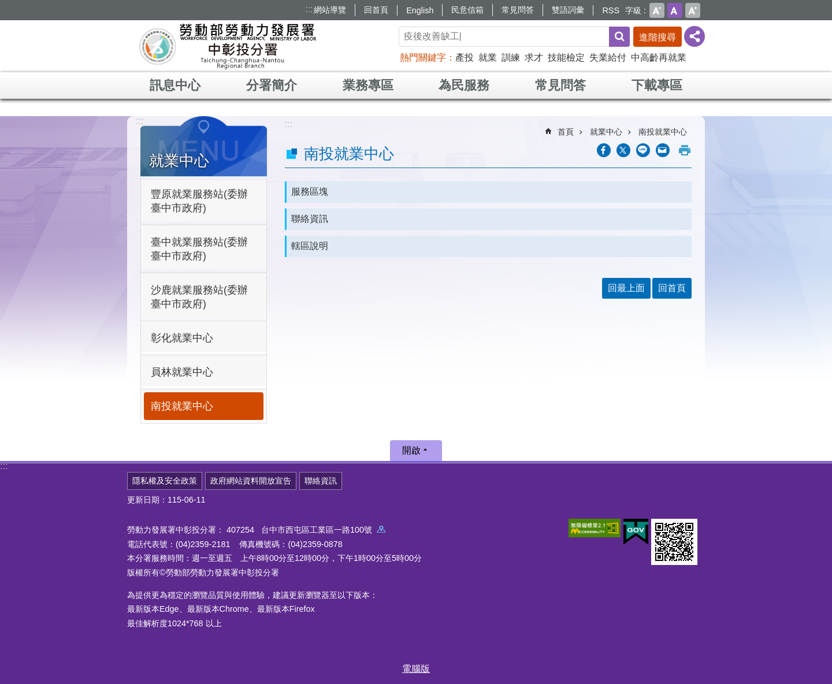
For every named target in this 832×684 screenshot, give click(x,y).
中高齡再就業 (658, 57)
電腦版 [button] (416, 669)
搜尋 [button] (619, 37)
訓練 (511, 57)
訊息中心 (175, 85)
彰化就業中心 (182, 338)
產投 (464, 57)
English (419, 10)
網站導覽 (330, 9)
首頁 (566, 131)
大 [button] (692, 10)
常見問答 (518, 9)
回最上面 (626, 288)
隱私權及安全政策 (164, 480)
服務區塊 (309, 191)
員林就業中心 (182, 372)
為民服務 (464, 85)
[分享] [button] (694, 36)
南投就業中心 (182, 406)
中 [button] (674, 10)
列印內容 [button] (685, 150)
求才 (534, 57)
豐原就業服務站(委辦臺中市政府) (199, 201)
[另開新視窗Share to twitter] (623, 150)
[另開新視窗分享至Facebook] (604, 150)
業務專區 (368, 85)
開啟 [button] (411, 450)
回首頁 (376, 9)
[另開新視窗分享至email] (663, 150)
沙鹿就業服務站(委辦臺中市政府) (199, 297)
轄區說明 (309, 246)
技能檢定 (566, 57)
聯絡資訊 (309, 219)
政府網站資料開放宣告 (250, 480)
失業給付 (607, 57)
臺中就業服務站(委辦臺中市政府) (199, 249)
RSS (610, 10)
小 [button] (656, 10)
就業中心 (179, 161)
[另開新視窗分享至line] (643, 150)
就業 (487, 57)
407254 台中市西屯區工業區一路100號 (305, 529)
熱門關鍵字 (423, 57)
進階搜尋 (657, 37)
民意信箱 (467, 9)
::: (309, 9)
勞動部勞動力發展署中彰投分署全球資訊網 (227, 46)
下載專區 (657, 85)
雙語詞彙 (568, 9)
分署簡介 (271, 85)
